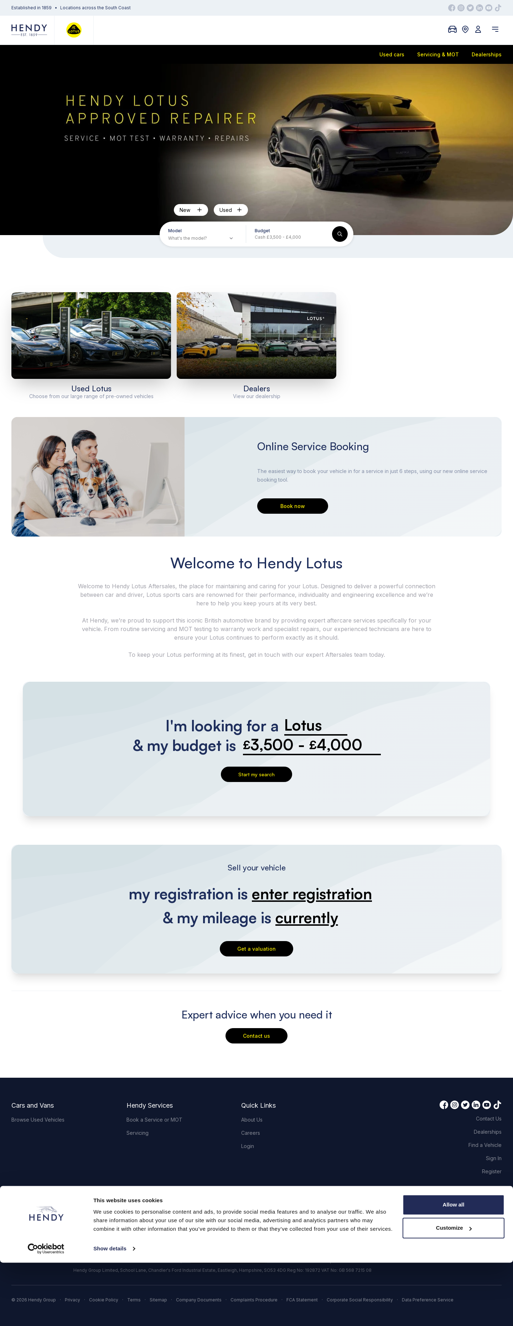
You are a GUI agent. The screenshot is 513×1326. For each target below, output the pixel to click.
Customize (454, 1291)
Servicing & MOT (438, 54)
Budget (262, 230)
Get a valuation (256, 949)
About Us (252, 1120)
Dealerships (487, 54)
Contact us (256, 1036)
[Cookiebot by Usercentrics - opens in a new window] (46, 1312)
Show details (109, 1312)
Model (175, 230)
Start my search (256, 774)
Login (247, 1146)
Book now (292, 506)
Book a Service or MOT (154, 1120)
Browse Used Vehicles (37, 1120)
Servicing (137, 1133)
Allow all (454, 1268)
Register (492, 1171)
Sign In (494, 1158)
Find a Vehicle (485, 1145)
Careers (250, 1133)
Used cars (391, 54)
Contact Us (489, 1119)
